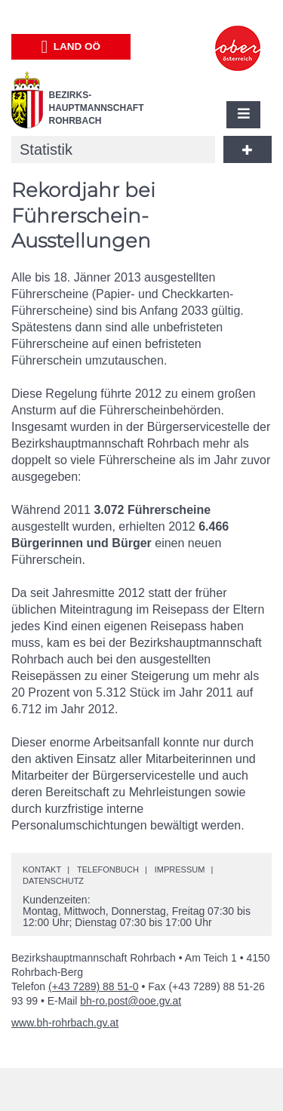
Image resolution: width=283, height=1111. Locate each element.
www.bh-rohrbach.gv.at (64, 1023)
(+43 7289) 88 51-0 (93, 986)
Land (70, 47)
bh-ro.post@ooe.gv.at (130, 1001)
